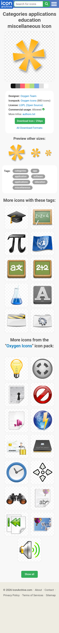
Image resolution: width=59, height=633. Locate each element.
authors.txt (28, 114)
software (38, 176)
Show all (29, 574)
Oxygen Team (28, 96)
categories (20, 170)
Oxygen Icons (29, 100)
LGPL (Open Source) (31, 105)
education (40, 182)
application (21, 176)
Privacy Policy (11, 595)
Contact (49, 589)
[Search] (46, 4)
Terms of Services (32, 595)
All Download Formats (29, 127)
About (38, 589)
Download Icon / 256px (30, 120)
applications (21, 182)
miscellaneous (22, 187)
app (35, 170)
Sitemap (51, 595)
